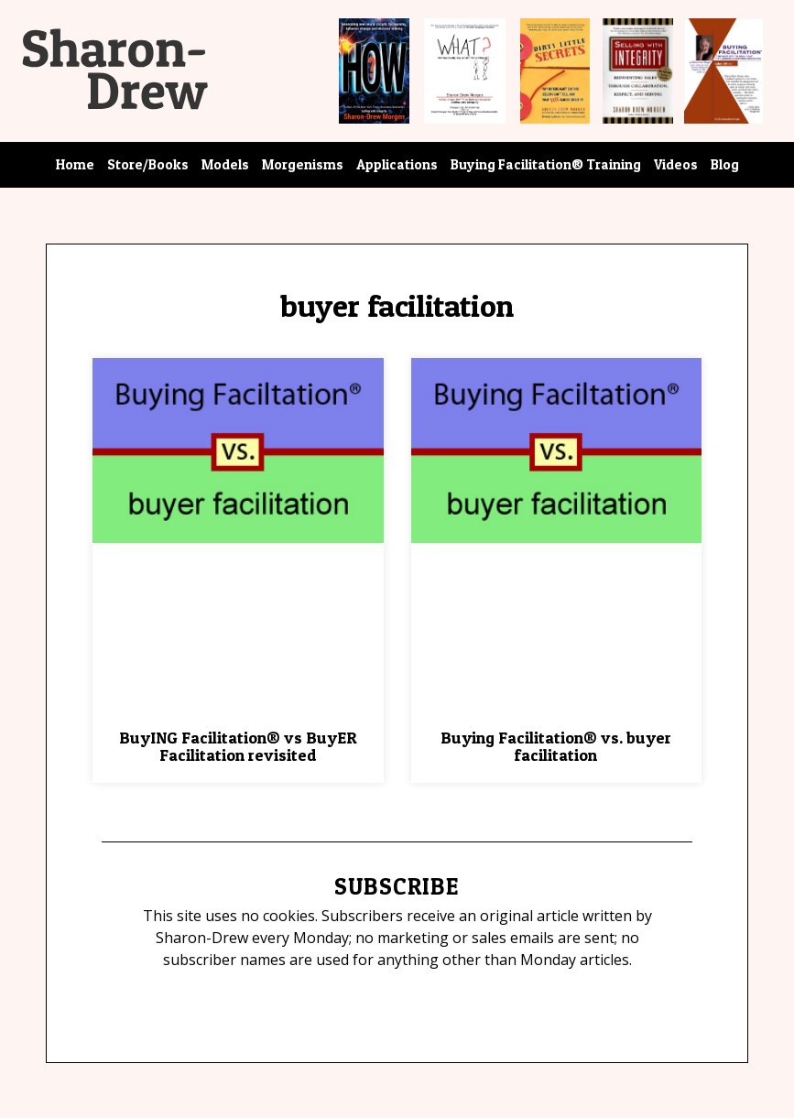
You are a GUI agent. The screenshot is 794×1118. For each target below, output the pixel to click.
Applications (397, 164)
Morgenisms (302, 164)
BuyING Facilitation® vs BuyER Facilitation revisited (238, 746)
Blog (725, 164)
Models (225, 164)
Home (75, 164)
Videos (676, 164)
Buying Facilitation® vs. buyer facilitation (556, 746)
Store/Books (148, 164)
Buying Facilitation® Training (546, 164)
